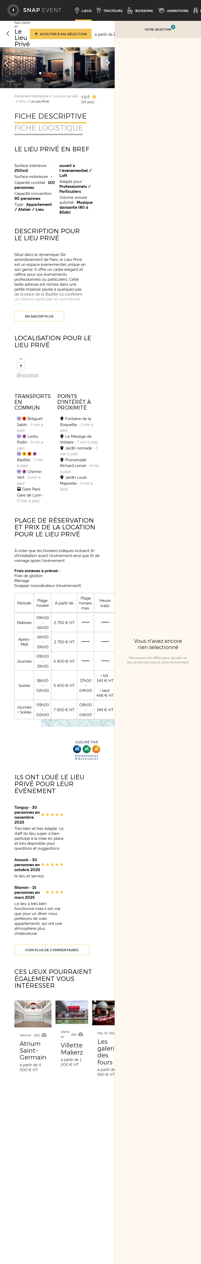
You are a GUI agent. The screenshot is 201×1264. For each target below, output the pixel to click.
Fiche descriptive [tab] (50, 116)
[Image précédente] (6, 63)
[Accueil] (34, 10)
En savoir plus (39, 316)
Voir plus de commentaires (52, 950)
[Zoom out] (21, 358)
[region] (57, 369)
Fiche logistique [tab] (48, 127)
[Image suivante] (108, 63)
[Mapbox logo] (27, 376)
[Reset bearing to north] (21, 366)
